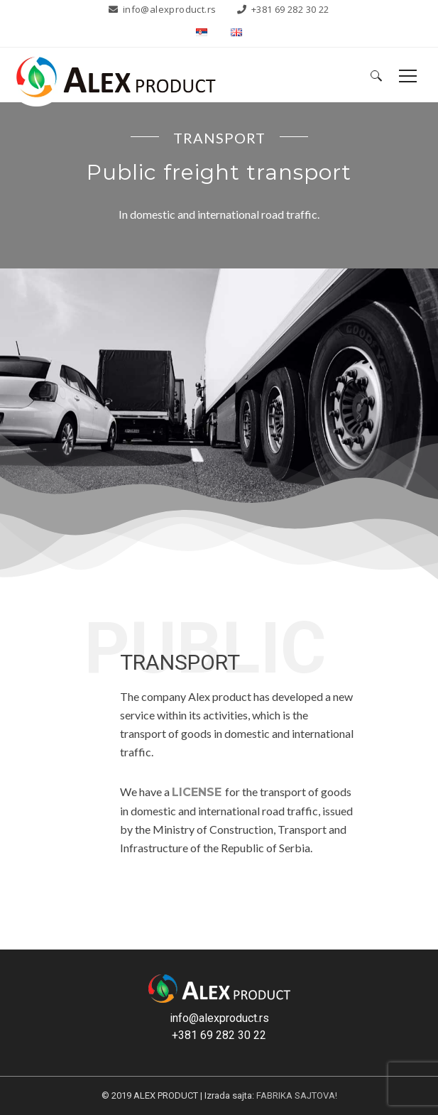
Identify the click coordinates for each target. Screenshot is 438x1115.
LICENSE (196, 792)
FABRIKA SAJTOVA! (296, 1095)
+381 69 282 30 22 (290, 9)
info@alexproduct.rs (170, 9)
